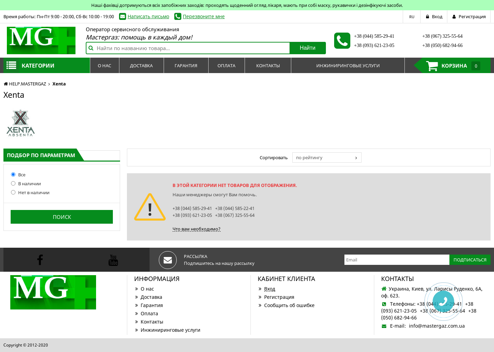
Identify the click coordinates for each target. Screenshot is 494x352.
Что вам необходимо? (197, 229)
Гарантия (148, 305)
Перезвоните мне (204, 16)
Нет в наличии (30, 192)
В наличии (26, 183)
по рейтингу (309, 157)
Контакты (148, 321)
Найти (308, 48)
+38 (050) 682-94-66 (442, 45)
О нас (144, 288)
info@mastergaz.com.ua (437, 325)
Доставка (148, 297)
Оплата (146, 313)
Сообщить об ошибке (286, 305)
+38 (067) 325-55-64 (442, 36)
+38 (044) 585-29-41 (374, 36)
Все (18, 175)
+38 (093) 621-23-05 (374, 45)
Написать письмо (148, 16)
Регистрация (276, 297)
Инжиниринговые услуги (167, 330)
